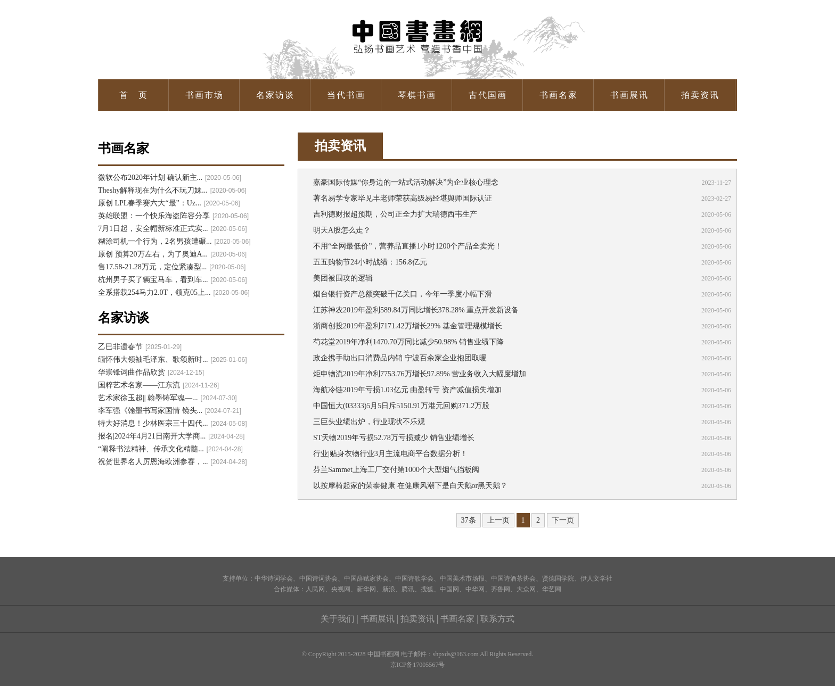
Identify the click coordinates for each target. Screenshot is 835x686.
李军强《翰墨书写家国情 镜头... (169, 411)
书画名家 (558, 95)
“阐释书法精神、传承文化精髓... (170, 449)
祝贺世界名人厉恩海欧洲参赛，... (172, 462)
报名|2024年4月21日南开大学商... (171, 436)
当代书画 (346, 95)
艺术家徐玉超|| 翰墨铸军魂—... (167, 398)
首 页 (133, 95)
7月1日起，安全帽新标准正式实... (172, 229)
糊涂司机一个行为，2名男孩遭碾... (174, 241)
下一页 (563, 520)
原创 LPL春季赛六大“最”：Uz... (169, 203)
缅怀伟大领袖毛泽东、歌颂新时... (172, 359)
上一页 (498, 520)
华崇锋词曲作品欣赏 (151, 372)
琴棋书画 (417, 95)
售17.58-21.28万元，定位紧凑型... (171, 267)
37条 (468, 520)
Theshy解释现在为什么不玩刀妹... (172, 190)
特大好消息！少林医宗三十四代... (172, 423)
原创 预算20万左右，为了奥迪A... (172, 254)
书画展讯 (629, 95)
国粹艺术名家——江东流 (158, 385)
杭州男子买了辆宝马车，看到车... (172, 280)
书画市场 (204, 95)
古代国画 (488, 95)
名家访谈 (275, 95)
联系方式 (497, 618)
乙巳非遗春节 (140, 347)
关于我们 (338, 618)
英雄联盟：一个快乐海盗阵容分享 (173, 216)
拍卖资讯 (700, 95)
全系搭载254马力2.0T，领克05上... (174, 292)
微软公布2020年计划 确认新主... (169, 177)
